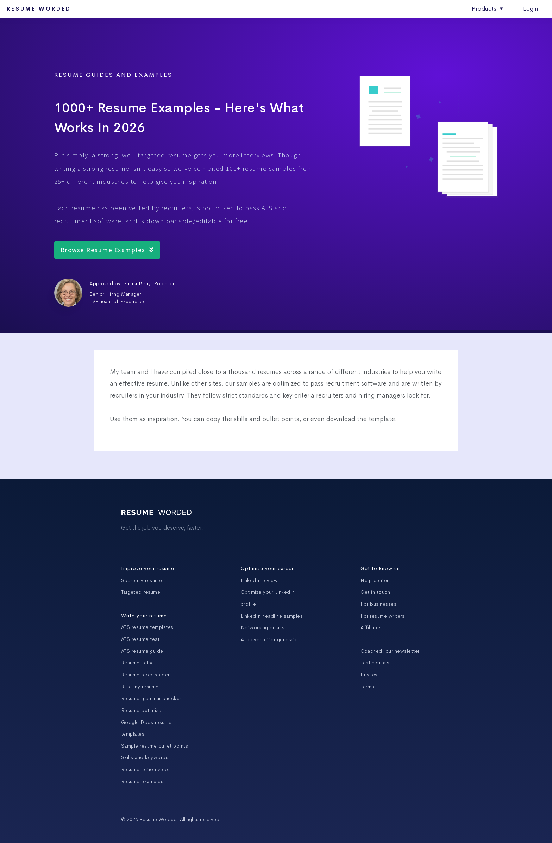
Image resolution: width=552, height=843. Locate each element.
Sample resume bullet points (154, 746)
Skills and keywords (145, 757)
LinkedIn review (259, 580)
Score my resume (141, 580)
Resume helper (138, 663)
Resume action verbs (146, 769)
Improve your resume (147, 568)
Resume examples (142, 781)
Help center (374, 580)
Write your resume (144, 615)
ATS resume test (140, 639)
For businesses (378, 604)
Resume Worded (39, 9)
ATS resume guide (142, 651)
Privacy (369, 675)
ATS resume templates (147, 627)
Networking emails (263, 627)
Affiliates (371, 627)
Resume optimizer (142, 710)
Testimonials (374, 663)
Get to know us (380, 568)
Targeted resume (141, 592)
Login (530, 8)
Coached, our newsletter (390, 651)
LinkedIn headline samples (272, 616)
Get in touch (375, 592)
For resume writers (382, 616)
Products (487, 8)
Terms (367, 686)
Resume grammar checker (151, 698)
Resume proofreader (145, 675)
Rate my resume (140, 686)
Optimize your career (267, 568)
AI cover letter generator (270, 639)
